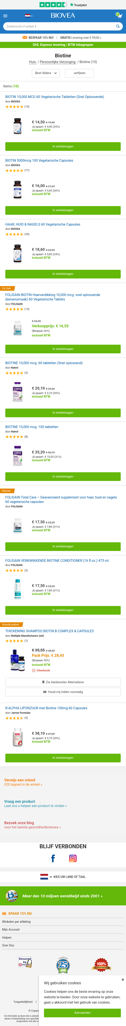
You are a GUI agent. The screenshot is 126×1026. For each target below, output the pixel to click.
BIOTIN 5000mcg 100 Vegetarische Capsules (39, 160)
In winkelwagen (62, 146)
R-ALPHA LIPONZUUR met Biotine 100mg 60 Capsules (46, 708)
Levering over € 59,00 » (80, 37)
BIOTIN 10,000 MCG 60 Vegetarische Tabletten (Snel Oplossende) (54, 97)
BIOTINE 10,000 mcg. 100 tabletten (31, 427)
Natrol (14, 367)
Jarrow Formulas (21, 712)
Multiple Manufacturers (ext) (27, 635)
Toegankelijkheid (23, 1002)
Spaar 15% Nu (17, 914)
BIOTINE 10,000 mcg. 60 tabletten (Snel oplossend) (44, 363)
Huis (33, 62)
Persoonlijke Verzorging (58, 62)
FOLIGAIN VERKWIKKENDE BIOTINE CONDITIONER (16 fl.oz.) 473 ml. (57, 561)
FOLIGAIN (17, 304)
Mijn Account (11, 929)
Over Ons (8, 945)
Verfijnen (79, 73)
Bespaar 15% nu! (38, 37)
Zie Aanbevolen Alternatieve (63, 682)
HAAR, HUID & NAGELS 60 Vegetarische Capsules (42, 224)
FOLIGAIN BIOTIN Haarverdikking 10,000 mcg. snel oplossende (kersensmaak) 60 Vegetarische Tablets (52, 297)
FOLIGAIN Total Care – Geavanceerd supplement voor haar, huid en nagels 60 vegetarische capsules (61, 499)
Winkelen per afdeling (16, 921)
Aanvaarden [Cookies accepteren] (82, 1013)
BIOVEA (15, 101)
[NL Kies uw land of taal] (29, 16)
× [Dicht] (123, 979)
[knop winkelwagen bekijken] (120, 16)
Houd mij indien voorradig (63, 692)
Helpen (6, 937)
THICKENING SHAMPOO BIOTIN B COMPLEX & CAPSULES (49, 631)
